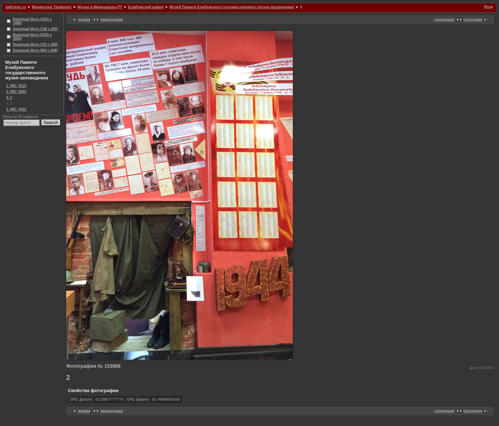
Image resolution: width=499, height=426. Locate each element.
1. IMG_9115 (16, 86)
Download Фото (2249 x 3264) (32, 37)
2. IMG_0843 (16, 92)
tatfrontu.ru (16, 7)
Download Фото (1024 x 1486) (32, 21)
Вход (488, 7)
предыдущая (111, 19)
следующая (444, 19)
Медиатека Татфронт (51, 7)
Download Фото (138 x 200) (35, 29)
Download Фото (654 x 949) (35, 50)
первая (84, 19)
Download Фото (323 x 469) (35, 44)
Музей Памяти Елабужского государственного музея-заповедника (231, 7)
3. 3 (9, 97)
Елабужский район (146, 7)
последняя (473, 19)
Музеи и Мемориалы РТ (100, 7)
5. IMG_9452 (16, 109)
